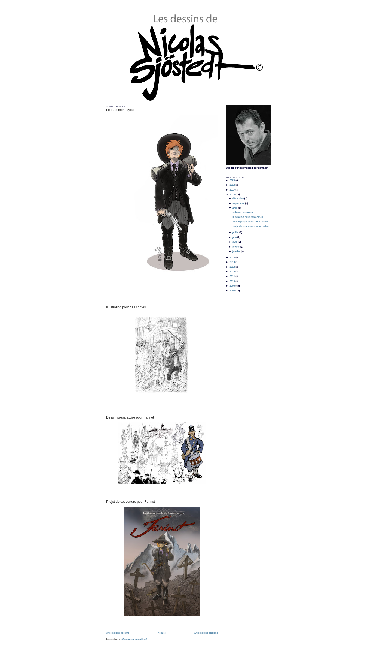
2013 (232, 267)
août (235, 208)
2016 (232, 194)
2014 (232, 262)
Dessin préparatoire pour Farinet (130, 417)
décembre (238, 198)
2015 (232, 257)
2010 (232, 281)
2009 (232, 285)
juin (234, 237)
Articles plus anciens (206, 632)
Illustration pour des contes (126, 307)
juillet (235, 232)
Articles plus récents (118, 632)
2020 (232, 180)
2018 (232, 184)
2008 (232, 290)
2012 (232, 271)
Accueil (162, 632)
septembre (238, 203)
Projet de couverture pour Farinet (130, 502)
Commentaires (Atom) (134, 639)
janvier (236, 251)
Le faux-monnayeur (120, 110)
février (236, 246)
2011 (232, 276)
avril (235, 241)
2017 (232, 189)
